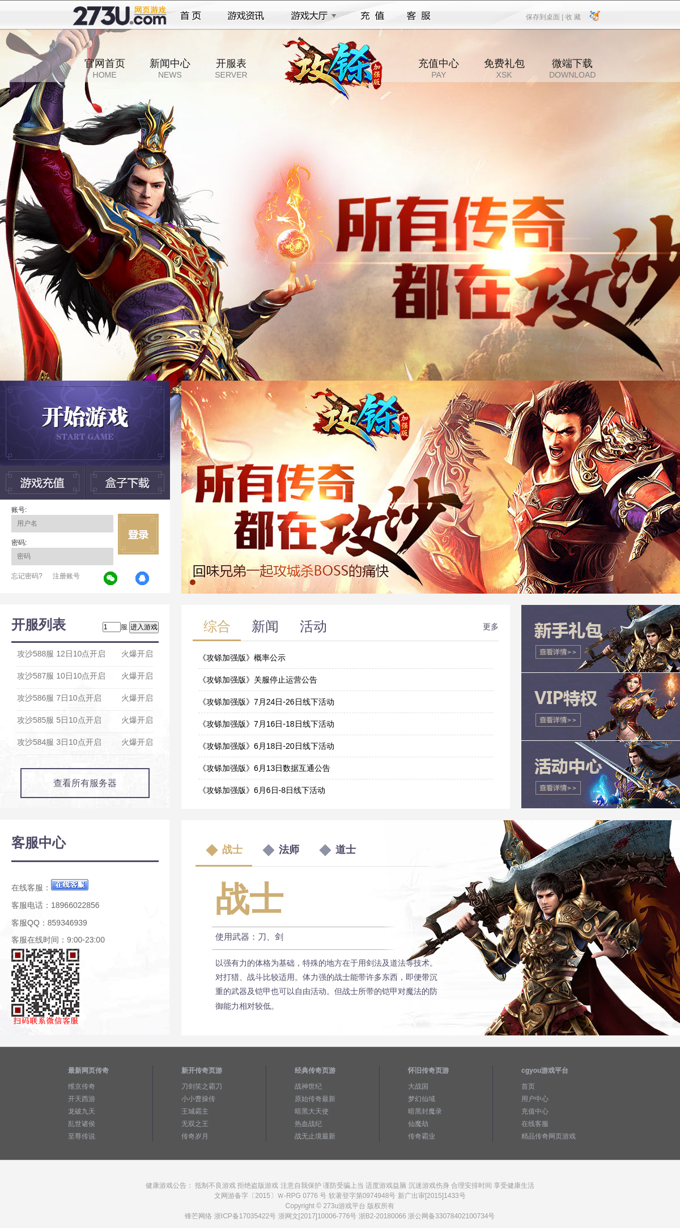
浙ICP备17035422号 (245, 1216)
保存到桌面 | (545, 16)
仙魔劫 (418, 1124)
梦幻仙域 (421, 1099)
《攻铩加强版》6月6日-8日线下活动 (261, 790)
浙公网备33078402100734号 (451, 1216)
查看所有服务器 (85, 783)
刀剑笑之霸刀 (201, 1086)
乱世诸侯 (81, 1124)
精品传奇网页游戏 (548, 1136)
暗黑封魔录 (425, 1111)
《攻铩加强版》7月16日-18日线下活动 (266, 723)
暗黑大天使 (312, 1111)
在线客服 (535, 1124)
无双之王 (195, 1124)
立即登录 (138, 534)
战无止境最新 (315, 1136)
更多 (491, 626)
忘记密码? (26, 576)
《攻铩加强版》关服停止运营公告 (257, 679)
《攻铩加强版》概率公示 (242, 657)
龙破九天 (81, 1111)
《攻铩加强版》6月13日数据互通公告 (264, 768)
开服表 (231, 68)
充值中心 (438, 68)
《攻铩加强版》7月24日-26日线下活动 (266, 701)
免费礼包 (504, 68)
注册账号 (66, 576)
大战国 (418, 1086)
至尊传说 (81, 1136)
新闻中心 (170, 68)
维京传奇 (81, 1086)
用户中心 (535, 1099)
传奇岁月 (195, 1136)
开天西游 (81, 1099)
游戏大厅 (310, 16)
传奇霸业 (421, 1136)
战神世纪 (308, 1086)
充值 (372, 16)
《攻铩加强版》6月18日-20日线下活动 (266, 746)
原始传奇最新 (315, 1099)
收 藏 (572, 16)
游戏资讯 (246, 16)
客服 (419, 16)
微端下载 (572, 68)
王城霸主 (195, 1111)
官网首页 (104, 68)
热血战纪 (308, 1124)
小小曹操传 (198, 1099)
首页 (190, 16)
